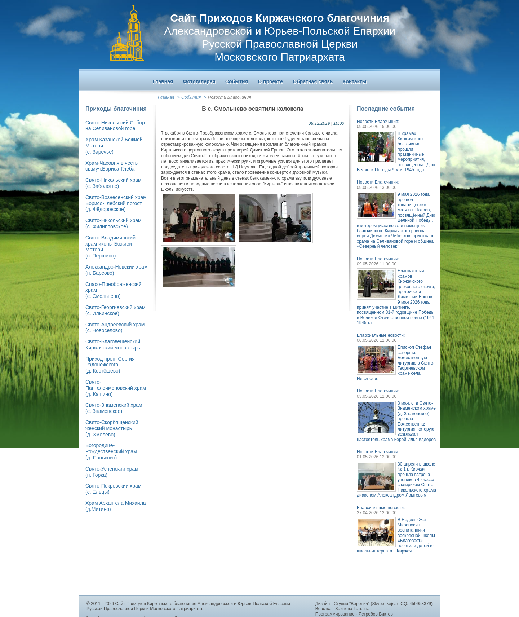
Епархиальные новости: (381, 335)
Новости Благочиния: (378, 121)
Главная (166, 97)
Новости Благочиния (229, 97)
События (191, 97)
